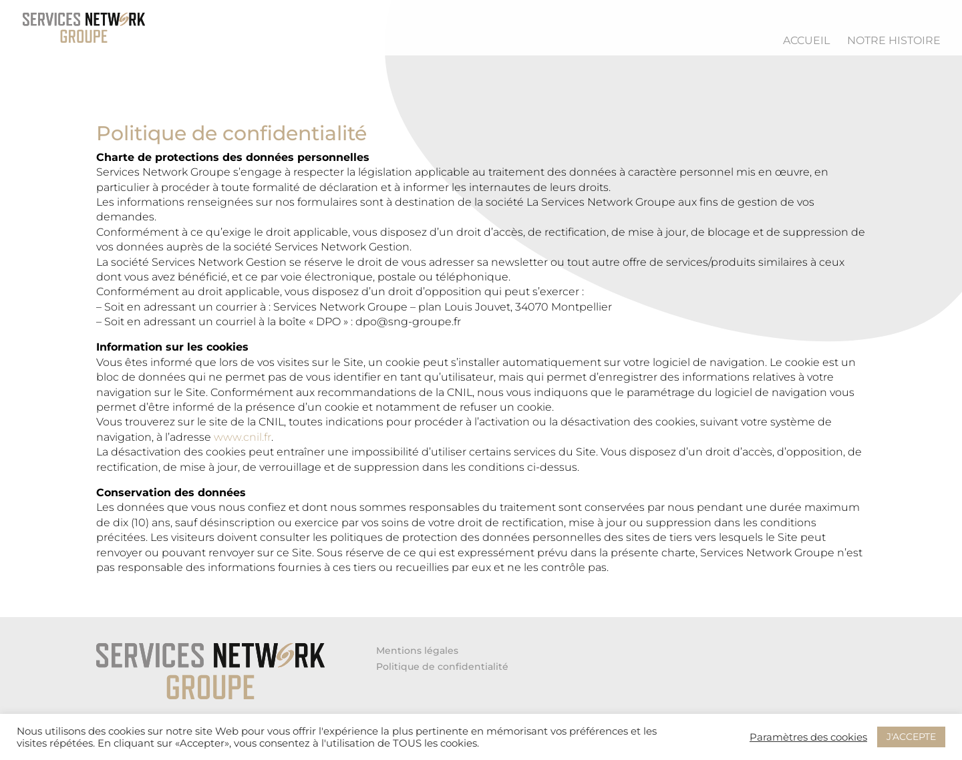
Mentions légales (417, 650)
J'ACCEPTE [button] (911, 737)
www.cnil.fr (242, 437)
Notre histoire (894, 41)
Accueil (806, 41)
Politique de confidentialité (442, 666)
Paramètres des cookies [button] (808, 737)
